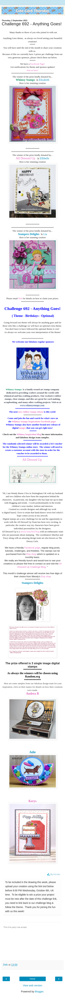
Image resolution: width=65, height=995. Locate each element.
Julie (32, 752)
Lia (45, 234)
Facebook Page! (37, 64)
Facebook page (32, 547)
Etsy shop (31, 554)
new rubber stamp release (30, 411)
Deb (20, 298)
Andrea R (32, 693)
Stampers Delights (32, 582)
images (22, 428)
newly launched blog (29, 531)
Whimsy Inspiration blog (29, 434)
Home (32, 979)
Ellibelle (44, 158)
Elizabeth (44, 79)
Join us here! (32, 70)
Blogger (39, 991)
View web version (32, 985)
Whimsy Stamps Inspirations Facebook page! (34, 421)
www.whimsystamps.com (32, 405)
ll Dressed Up (27, 158)
